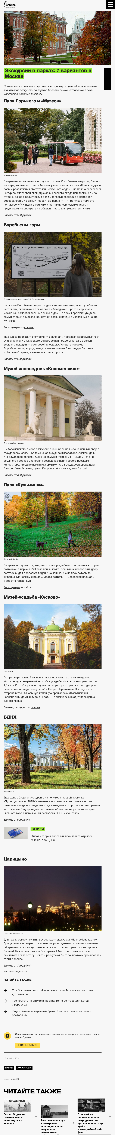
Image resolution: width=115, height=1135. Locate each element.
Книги (37, 829)
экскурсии (24, 1068)
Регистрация (12, 587)
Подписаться (27, 1045)
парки (9, 1068)
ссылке (29, 327)
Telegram (107, 71)
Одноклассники (107, 86)
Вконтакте (107, 79)
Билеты (8, 215)
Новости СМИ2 (11, 1079)
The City (10, 4)
